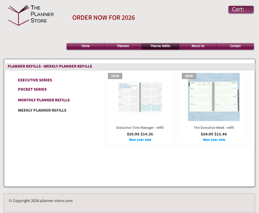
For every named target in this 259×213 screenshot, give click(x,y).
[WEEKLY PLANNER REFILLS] (57, 110)
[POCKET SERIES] (36, 89)
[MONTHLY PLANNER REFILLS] (46, 99)
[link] (243, 9)
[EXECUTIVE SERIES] (46, 80)
